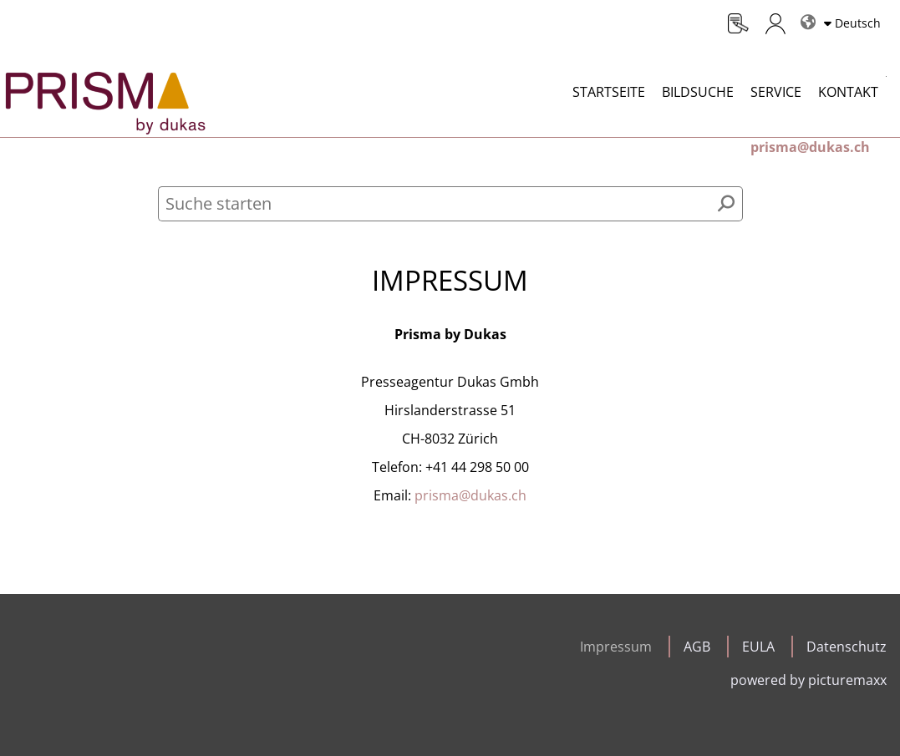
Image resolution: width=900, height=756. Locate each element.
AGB (697, 646)
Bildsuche (698, 92)
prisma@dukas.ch (470, 495)
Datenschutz (846, 646)
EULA (758, 646)
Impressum (616, 646)
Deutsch (858, 23)
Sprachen (805, 15)
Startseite (608, 92)
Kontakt (848, 92)
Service (775, 92)
